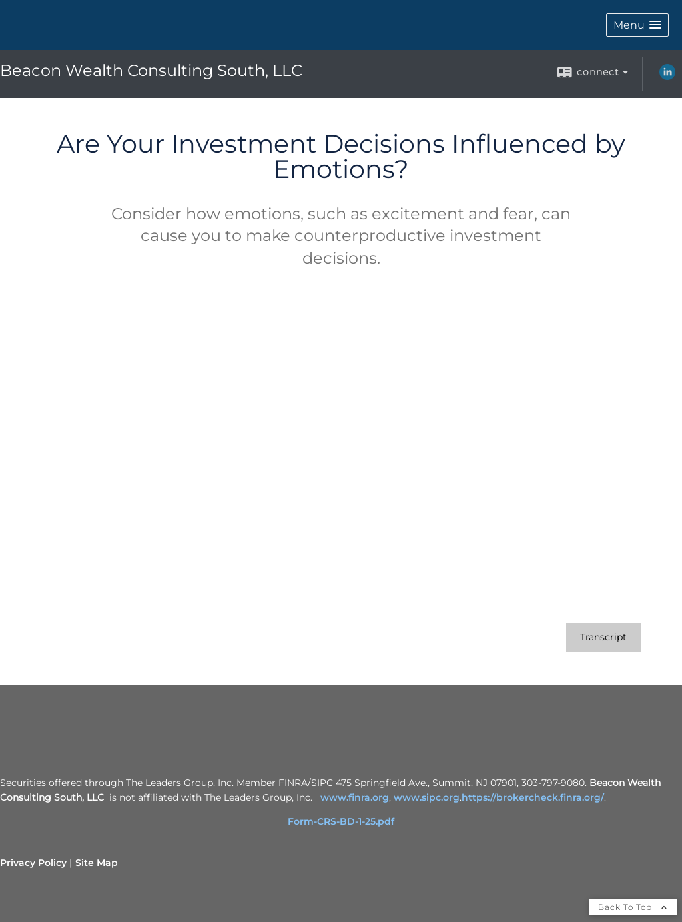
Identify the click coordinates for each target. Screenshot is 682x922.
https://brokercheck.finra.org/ (533, 797)
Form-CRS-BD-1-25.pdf (341, 821)
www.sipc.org (427, 797)
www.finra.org (354, 797)
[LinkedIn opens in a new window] (667, 77)
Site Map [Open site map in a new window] (96, 863)
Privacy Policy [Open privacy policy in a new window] (33, 863)
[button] (637, 25)
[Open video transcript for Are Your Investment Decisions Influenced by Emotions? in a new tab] (603, 637)
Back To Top (632, 907)
